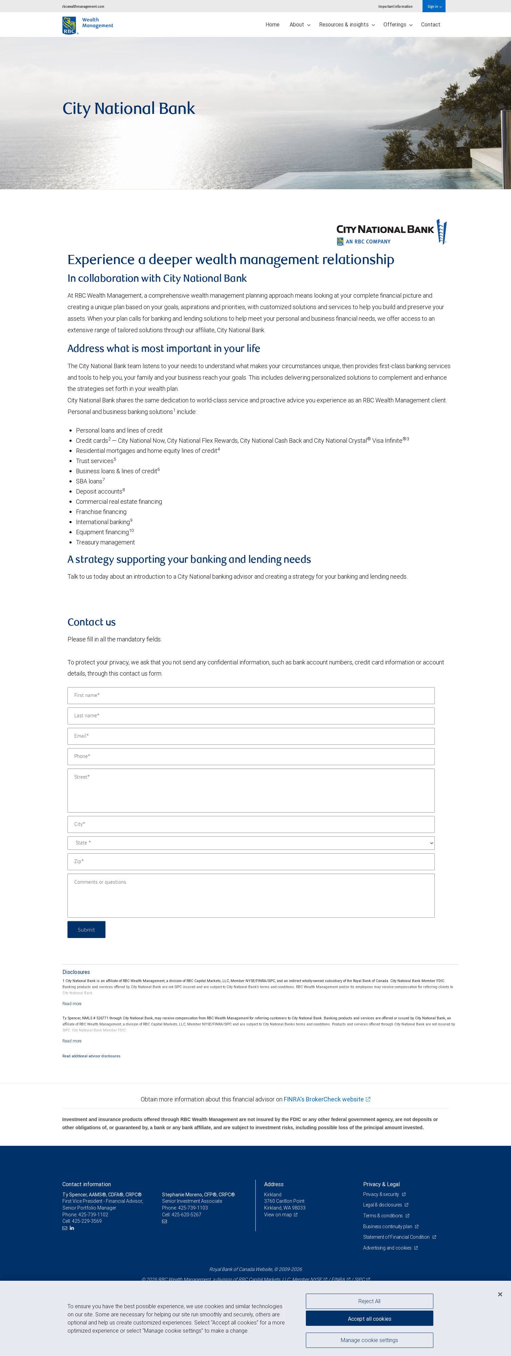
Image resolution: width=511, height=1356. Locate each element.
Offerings (398, 24)
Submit (86, 929)
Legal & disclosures (383, 1205)
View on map (278, 1215)
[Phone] (251, 756)
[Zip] (251, 861)
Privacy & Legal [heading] (381, 1184)
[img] (255, 113)
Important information (395, 6)
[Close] (500, 1294)
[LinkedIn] (73, 1228)
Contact (430, 24)
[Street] (251, 791)
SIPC (359, 1279)
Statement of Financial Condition (397, 1237)
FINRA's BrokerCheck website (324, 1099)
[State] (251, 843)
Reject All (369, 1301)
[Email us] (65, 1228)
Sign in (434, 6)
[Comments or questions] (251, 896)
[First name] (251, 695)
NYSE (316, 1279)
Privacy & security (381, 1194)
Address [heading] (273, 1184)
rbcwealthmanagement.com (83, 6)
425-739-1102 (93, 1215)
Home (272, 24)
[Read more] (72, 1003)
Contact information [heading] (86, 1184)
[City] (251, 824)
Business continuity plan (388, 1226)
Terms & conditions (383, 1216)
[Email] (251, 736)
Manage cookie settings (369, 1340)
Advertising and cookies (387, 1248)
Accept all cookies (369, 1318)
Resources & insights (347, 24)
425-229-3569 (87, 1221)
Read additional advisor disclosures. (91, 1056)
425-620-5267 (186, 1215)
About (300, 24)
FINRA (338, 1279)
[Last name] (251, 715)
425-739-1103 (193, 1208)
